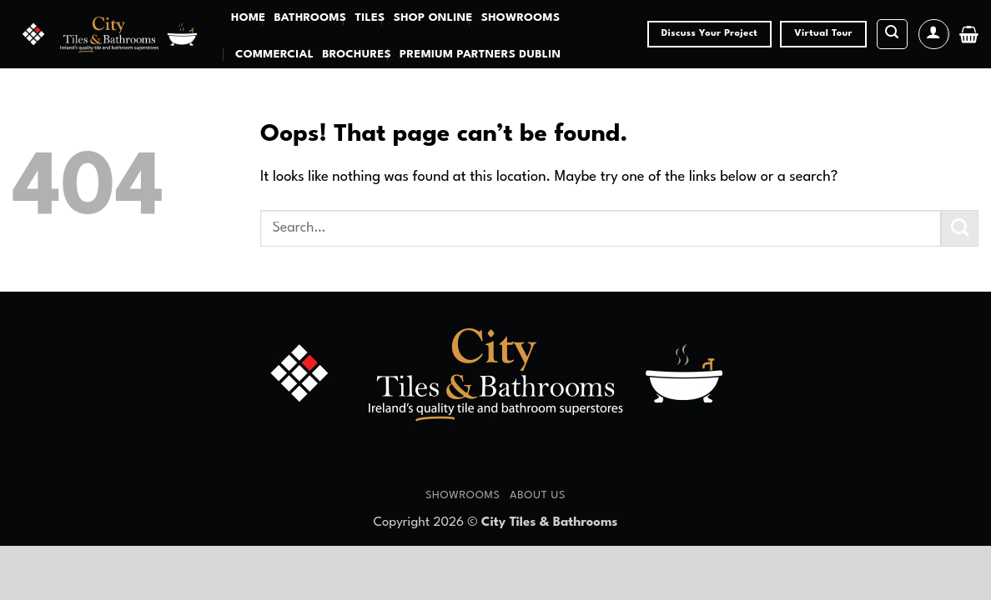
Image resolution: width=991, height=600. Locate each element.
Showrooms (521, 17)
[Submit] (959, 229)
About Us (538, 495)
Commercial (274, 54)
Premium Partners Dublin (480, 54)
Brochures (356, 54)
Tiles (370, 17)
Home (248, 17)
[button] (892, 34)
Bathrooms (310, 17)
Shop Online (433, 17)
